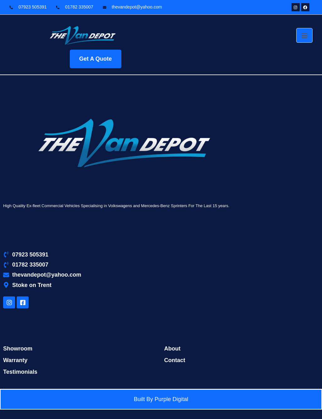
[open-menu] (304, 35)
